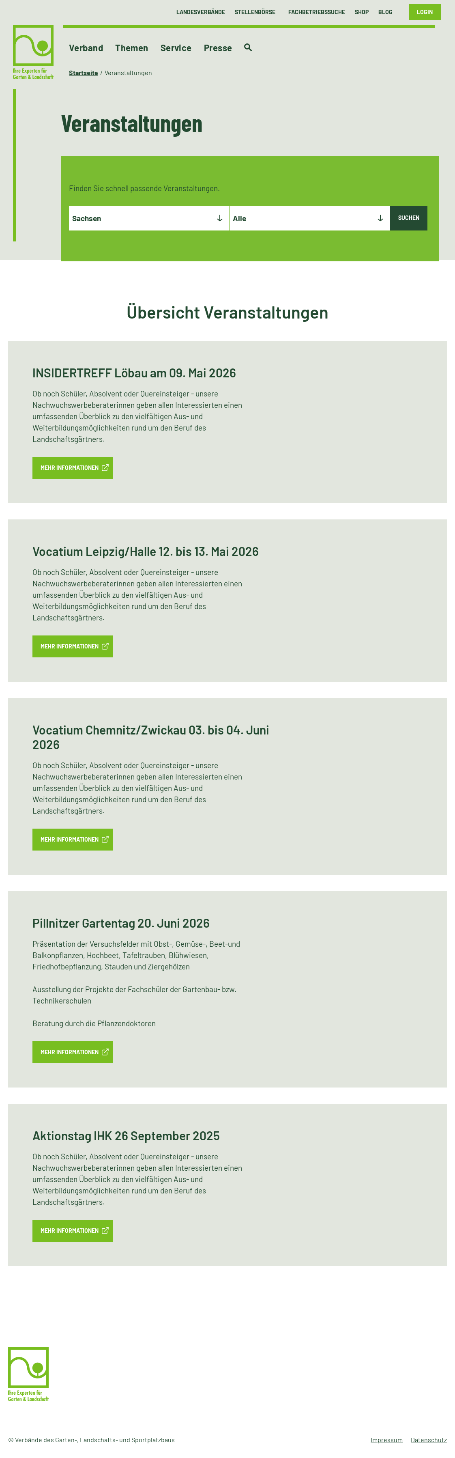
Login (425, 12)
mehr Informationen (70, 467)
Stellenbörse (255, 12)
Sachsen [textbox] (86, 218)
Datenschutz (429, 1439)
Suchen (408, 217)
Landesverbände (200, 12)
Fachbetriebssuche (316, 12)
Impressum (387, 1439)
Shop (362, 12)
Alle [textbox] (239, 218)
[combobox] (149, 218)
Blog (385, 12)
